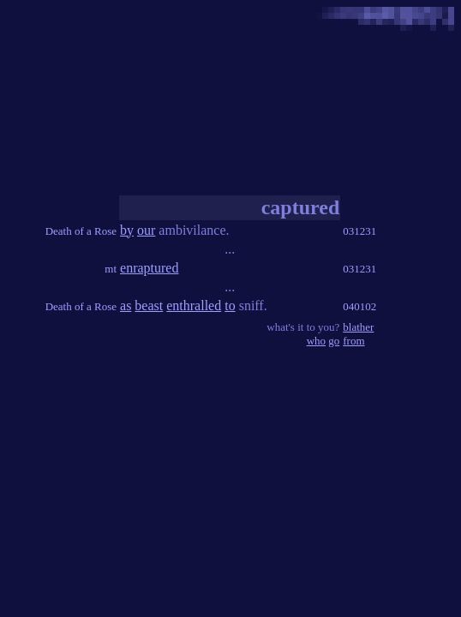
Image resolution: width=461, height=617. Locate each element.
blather (358, 326)
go (333, 340)
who (316, 340)
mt (111, 268)
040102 (359, 306)
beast (149, 305)
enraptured (149, 268)
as (125, 305)
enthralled (193, 305)
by (127, 230)
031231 (359, 231)
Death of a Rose (81, 231)
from (353, 340)
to (230, 305)
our (146, 230)
